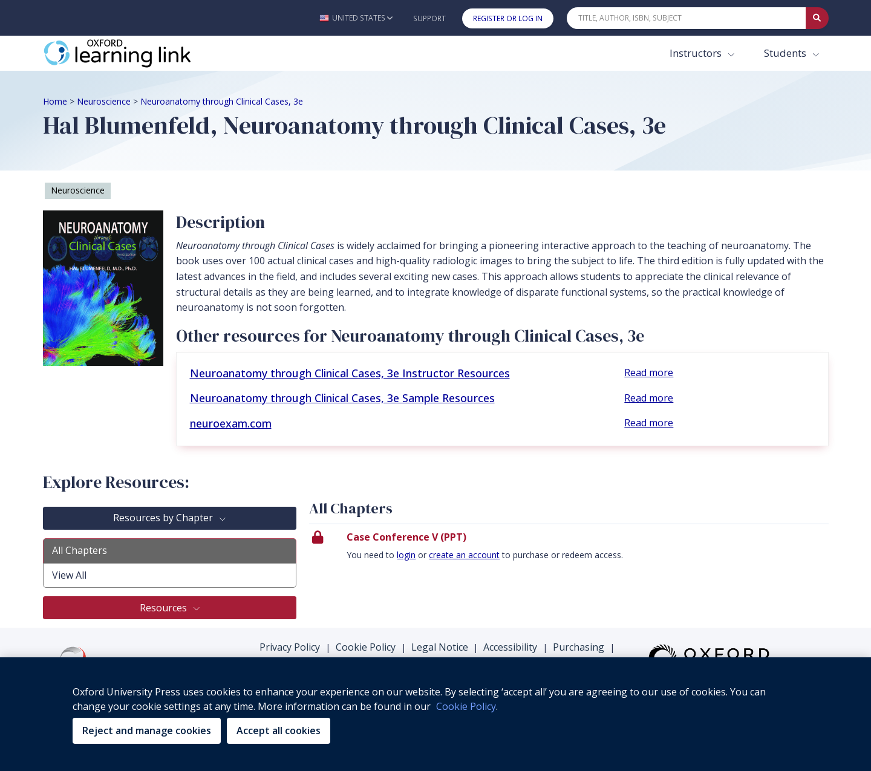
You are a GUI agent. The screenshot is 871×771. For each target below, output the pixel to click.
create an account (464, 555)
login (406, 555)
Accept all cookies (279, 730)
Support (429, 18)
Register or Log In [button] (508, 18)
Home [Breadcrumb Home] (55, 101)
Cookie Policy (366, 647)
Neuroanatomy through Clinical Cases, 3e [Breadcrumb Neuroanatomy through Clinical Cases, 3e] (221, 101)
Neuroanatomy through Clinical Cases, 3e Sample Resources (342, 398)
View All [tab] (69, 575)
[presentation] (569, 549)
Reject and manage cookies (146, 730)
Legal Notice (439, 647)
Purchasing (578, 647)
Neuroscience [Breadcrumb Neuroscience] (104, 101)
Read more (648, 372)
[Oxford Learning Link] (133, 53)
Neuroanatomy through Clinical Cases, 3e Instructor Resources (350, 373)
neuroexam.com (231, 423)
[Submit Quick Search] (817, 18)
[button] (356, 18)
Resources (164, 607)
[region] (435, 714)
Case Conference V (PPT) (406, 537)
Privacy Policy (289, 647)
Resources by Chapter (164, 517)
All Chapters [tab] (79, 550)
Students (786, 53)
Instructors (697, 53)
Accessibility (510, 647)
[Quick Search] (686, 18)
